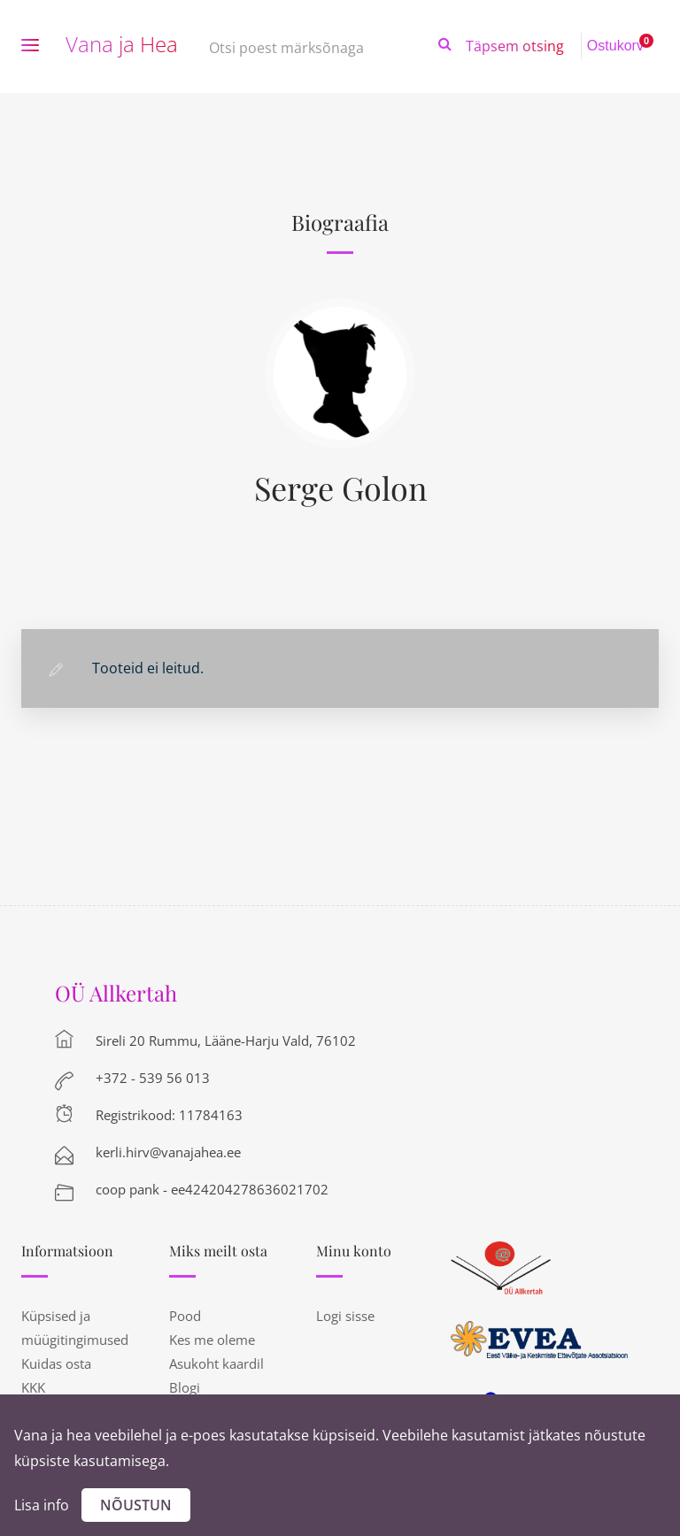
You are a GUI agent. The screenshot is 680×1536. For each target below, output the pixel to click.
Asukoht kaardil (216, 1363)
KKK (33, 1387)
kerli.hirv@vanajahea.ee (168, 1152)
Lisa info (41, 1505)
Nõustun (136, 1505)
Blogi (184, 1387)
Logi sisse (345, 1316)
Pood (185, 1316)
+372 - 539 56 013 (153, 1078)
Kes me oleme (212, 1339)
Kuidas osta (56, 1363)
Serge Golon (340, 487)
